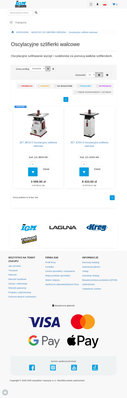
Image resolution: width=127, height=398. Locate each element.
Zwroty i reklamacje (17, 283)
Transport (13, 270)
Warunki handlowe (17, 279)
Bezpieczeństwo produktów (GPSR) (99, 279)
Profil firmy (50, 262)
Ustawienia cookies (91, 288)
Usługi (85, 271)
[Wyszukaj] (36, 12)
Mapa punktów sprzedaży (57, 275)
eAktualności (88, 284)
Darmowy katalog (90, 262)
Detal (46, 169)
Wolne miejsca (52, 279)
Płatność (12, 274)
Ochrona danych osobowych (21, 296)
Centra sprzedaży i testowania (59, 271)
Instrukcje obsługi (90, 275)
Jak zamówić (14, 266)
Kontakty (49, 266)
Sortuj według (22, 69)
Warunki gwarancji (17, 287)
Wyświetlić (81, 75)
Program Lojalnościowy (19, 292)
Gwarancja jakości (91, 266)
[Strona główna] (12, 32)
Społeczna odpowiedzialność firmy (61, 284)
